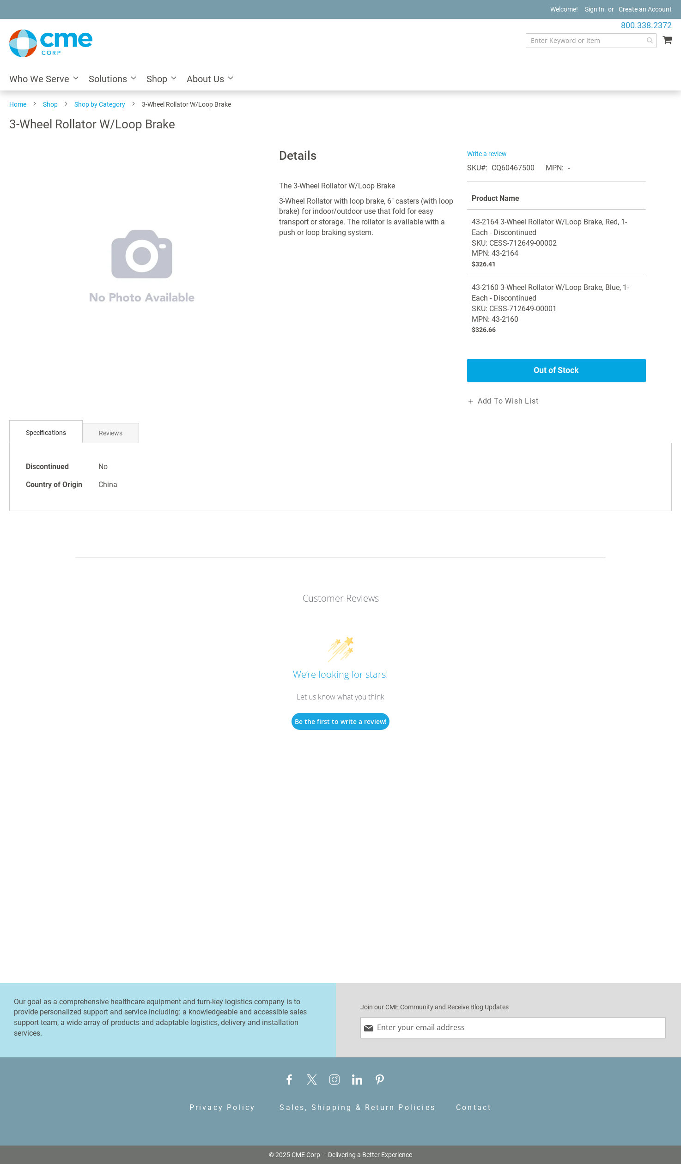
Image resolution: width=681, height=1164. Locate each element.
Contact (474, 1107)
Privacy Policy (222, 1107)
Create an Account (645, 9)
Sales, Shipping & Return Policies (358, 1107)
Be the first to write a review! (341, 721)
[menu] (340, 79)
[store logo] (50, 43)
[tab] (46, 433)
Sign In (594, 9)
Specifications (46, 432)
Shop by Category (99, 104)
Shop (50, 104)
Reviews (110, 433)
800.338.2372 (646, 25)
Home (17, 104)
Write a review (487, 153)
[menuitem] (41, 79)
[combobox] (591, 40)
